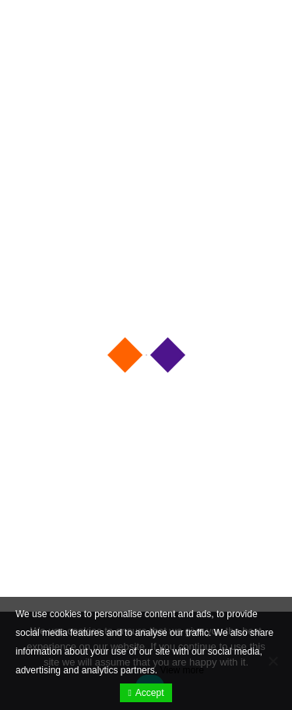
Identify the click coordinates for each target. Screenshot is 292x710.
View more (181, 670)
